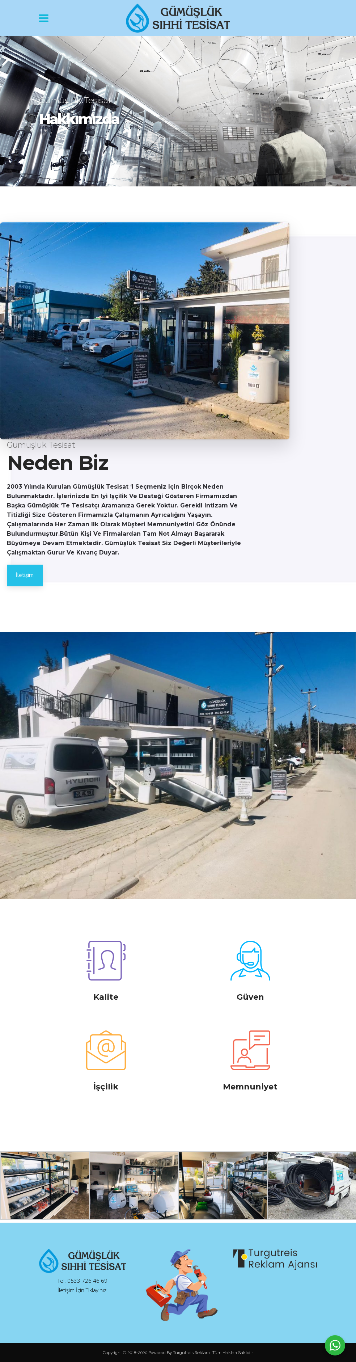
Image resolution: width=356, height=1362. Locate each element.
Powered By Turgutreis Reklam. (179, 1352)
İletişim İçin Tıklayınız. (83, 1290)
